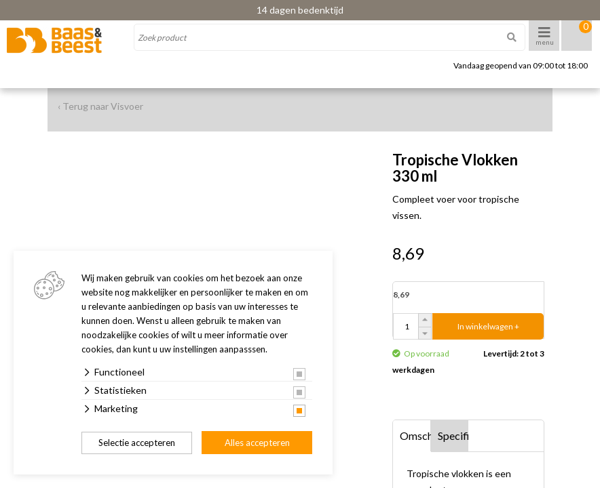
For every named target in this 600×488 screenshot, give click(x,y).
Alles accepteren (257, 442)
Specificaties (453, 435)
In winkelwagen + (488, 326)
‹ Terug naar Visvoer (100, 106)
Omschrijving (415, 435)
